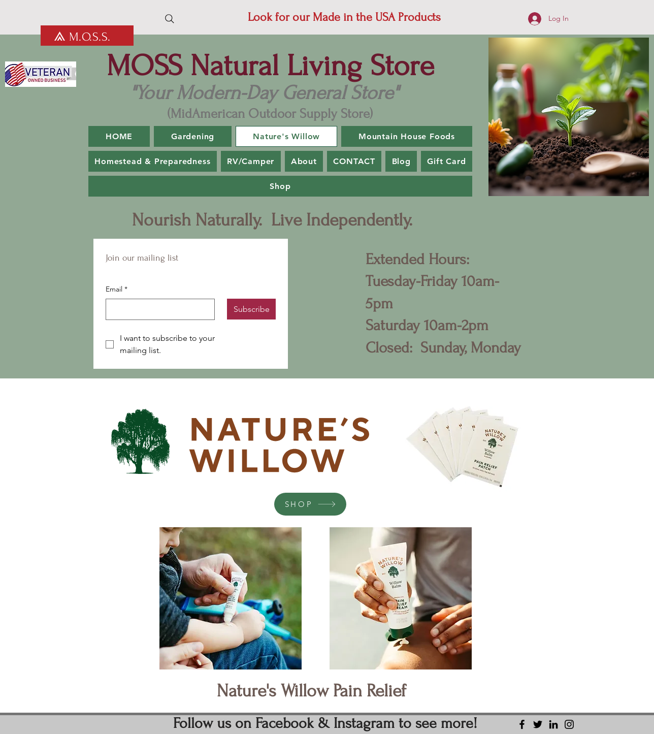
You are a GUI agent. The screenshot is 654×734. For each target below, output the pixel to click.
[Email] (157, 309)
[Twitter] (538, 724)
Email (116, 289)
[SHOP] (310, 504)
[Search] (169, 18)
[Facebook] (522, 724)
